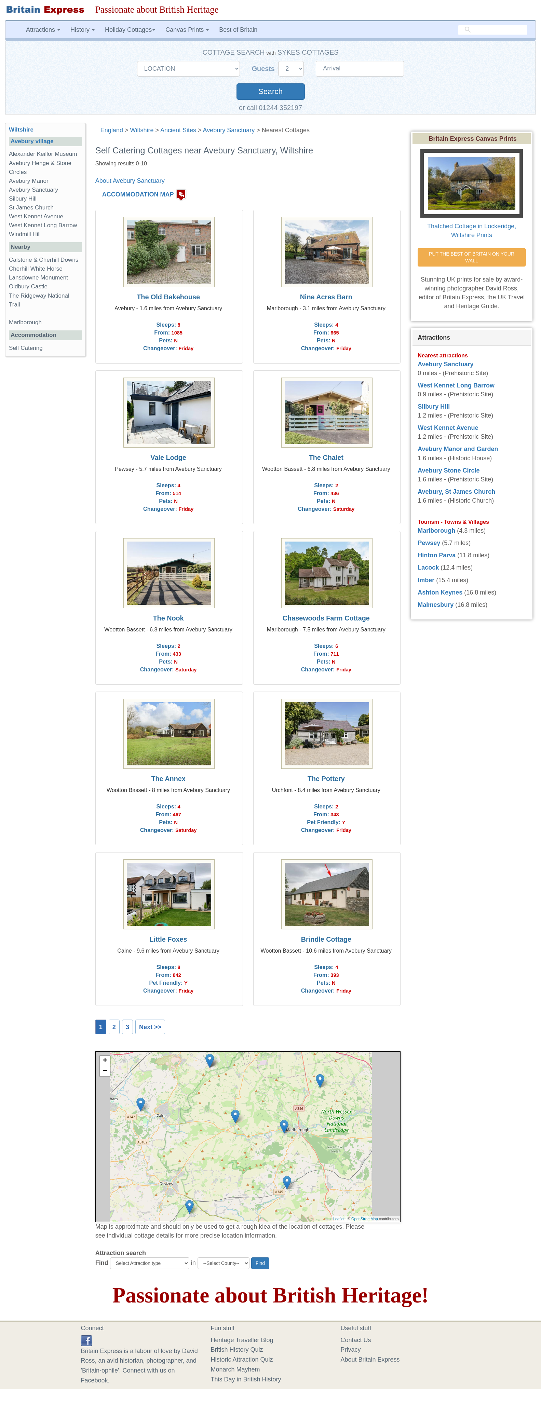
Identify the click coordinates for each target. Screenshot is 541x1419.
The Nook (168, 618)
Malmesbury (436, 604)
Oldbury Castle (28, 286)
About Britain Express (370, 1359)
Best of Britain (238, 29)
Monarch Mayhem (235, 1369)
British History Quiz (237, 1349)
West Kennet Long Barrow (43, 225)
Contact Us (356, 1340)
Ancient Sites (178, 130)
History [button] (82, 29)
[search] (492, 30)
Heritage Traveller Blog (242, 1340)
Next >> (150, 1027)
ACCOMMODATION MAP (138, 194)
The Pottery (326, 778)
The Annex (168, 778)
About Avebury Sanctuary (130, 180)
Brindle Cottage (326, 939)
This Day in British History (246, 1379)
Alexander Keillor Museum (43, 154)
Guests (264, 68)
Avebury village (32, 141)
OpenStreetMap (364, 1219)
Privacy (351, 1349)
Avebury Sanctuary (229, 130)
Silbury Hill (23, 198)
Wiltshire (141, 130)
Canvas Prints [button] (187, 29)
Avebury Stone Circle (448, 470)
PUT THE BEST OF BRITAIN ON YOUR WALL (472, 257)
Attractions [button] (43, 29)
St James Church (31, 207)
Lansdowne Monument (38, 277)
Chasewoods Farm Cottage (326, 618)
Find (101, 1262)
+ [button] (105, 1061)
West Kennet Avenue (36, 216)
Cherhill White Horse (36, 268)
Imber (426, 580)
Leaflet (338, 1219)
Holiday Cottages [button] (130, 29)
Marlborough (25, 322)
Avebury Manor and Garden (458, 449)
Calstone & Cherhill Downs (43, 260)
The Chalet (326, 457)
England (111, 130)
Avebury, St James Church (456, 491)
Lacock (428, 567)
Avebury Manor (29, 181)
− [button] (105, 1071)
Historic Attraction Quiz (242, 1359)
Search (270, 91)
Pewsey (429, 543)
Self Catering (26, 348)
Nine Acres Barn (326, 297)
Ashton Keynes (440, 592)
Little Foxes (168, 939)
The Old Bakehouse (168, 297)
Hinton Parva (437, 555)
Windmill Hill (25, 234)
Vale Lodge (168, 457)
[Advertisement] (45, 467)
